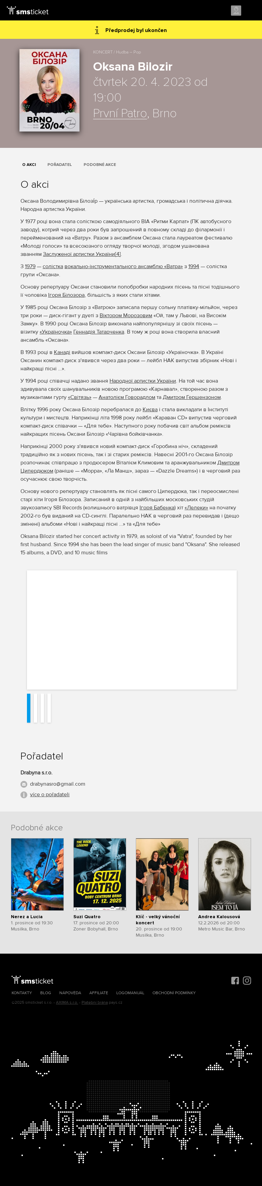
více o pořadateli (50, 794)
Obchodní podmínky (174, 993)
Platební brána (95, 1002)
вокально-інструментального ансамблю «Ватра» (123, 266)
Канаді (62, 352)
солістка (53, 266)
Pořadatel (59, 164)
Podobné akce (100, 164)
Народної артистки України (143, 381)
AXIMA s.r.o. (67, 1002)
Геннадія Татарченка (98, 331)
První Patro (120, 114)
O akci (29, 164)
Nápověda (70, 993)
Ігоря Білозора (66, 295)
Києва (150, 409)
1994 (193, 266)
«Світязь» (79, 397)
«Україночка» (56, 331)
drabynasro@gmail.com (57, 784)
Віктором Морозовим (126, 315)
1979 (30, 266)
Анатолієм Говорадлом (127, 397)
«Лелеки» (196, 507)
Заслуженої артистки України (79, 254)
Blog (45, 993)
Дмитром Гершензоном (192, 397)
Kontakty (22, 993)
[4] (118, 254)
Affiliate (98, 993)
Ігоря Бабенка (157, 507)
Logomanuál (130, 993)
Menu (250, 10)
